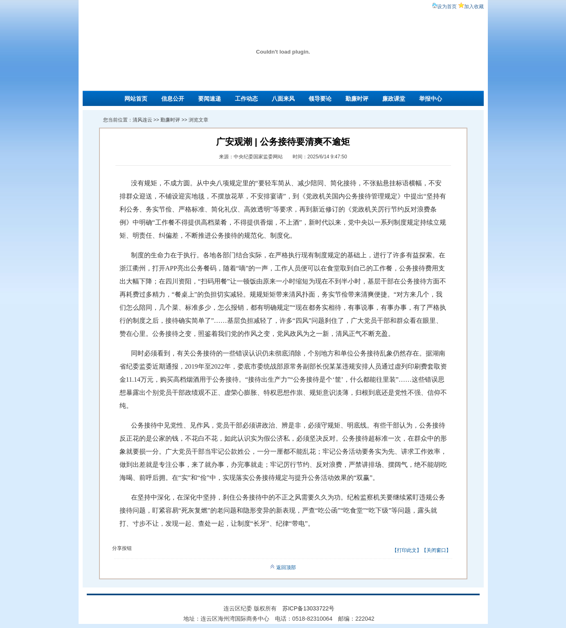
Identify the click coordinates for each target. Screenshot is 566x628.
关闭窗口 (436, 550)
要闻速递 (209, 98)
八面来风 (283, 98)
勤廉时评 (356, 98)
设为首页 (447, 6)
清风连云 (142, 120)
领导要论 (320, 98)
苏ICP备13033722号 (308, 608)
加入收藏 (474, 6)
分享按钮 (122, 548)
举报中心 (430, 98)
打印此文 (407, 550)
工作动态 (246, 98)
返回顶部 (283, 567)
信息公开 (172, 98)
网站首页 (135, 98)
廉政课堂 (393, 98)
